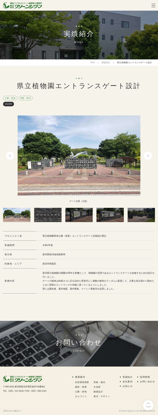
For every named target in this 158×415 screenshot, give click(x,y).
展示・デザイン (102, 396)
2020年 (8, 104)
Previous (10, 156)
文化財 (97, 387)
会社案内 (128, 381)
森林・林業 (81, 387)
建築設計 (98, 391)
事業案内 (80, 377)
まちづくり (81, 396)
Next (148, 156)
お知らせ (128, 386)
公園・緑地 (10, 98)
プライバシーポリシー (12, 411)
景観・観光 (25, 98)
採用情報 (145, 377)
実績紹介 (128, 377)
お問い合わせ (147, 381)
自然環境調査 (82, 382)
